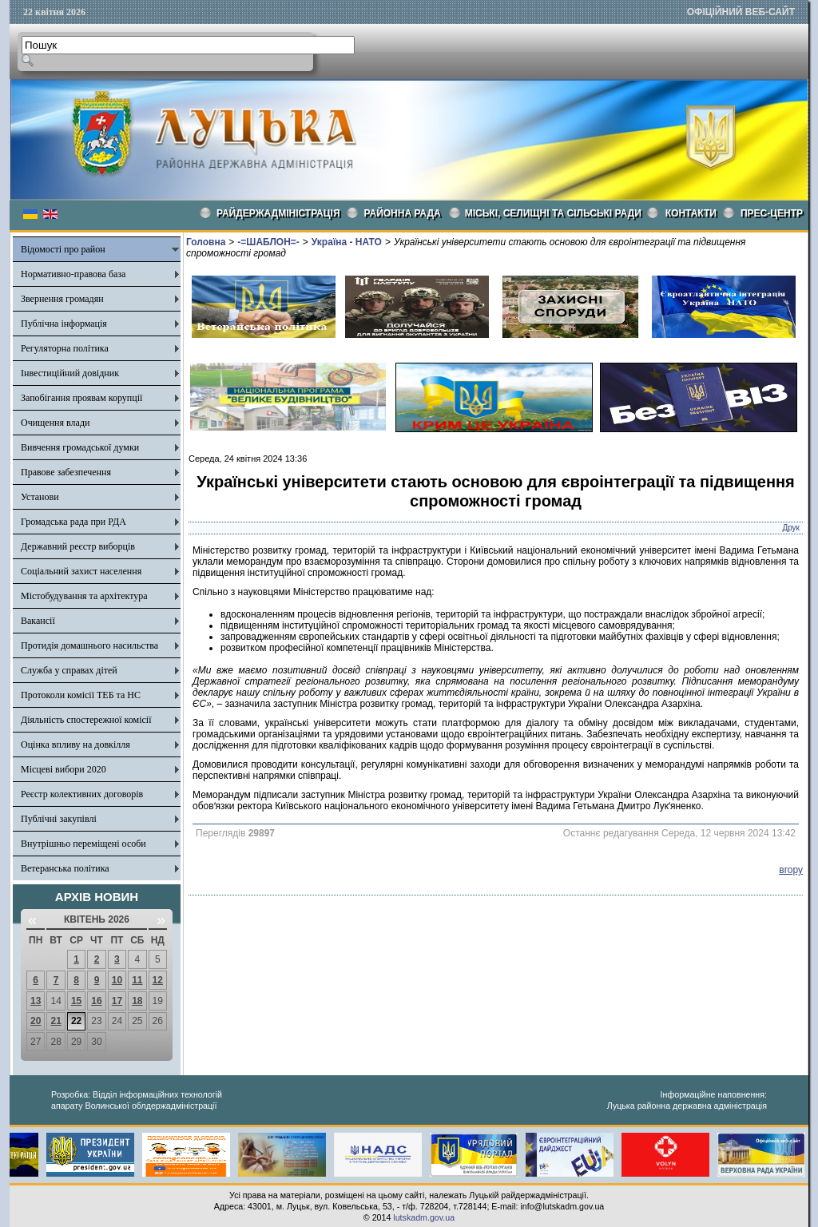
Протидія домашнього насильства (89, 645)
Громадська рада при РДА (73, 521)
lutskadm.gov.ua (424, 1217)
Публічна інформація (64, 323)
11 (137, 980)
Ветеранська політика (65, 868)
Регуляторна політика (65, 348)
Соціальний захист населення (81, 571)
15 (76, 1001)
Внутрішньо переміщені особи (83, 843)
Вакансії (38, 620)
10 (117, 980)
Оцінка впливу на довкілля (75, 744)
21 (55, 1020)
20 (35, 1020)
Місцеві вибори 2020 (63, 769)
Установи (40, 496)
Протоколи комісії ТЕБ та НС (81, 695)
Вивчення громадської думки (80, 447)
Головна (205, 242)
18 (137, 1001)
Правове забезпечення (66, 472)
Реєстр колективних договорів (82, 794)
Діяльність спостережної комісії (86, 719)
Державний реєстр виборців (78, 546)
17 (117, 1001)
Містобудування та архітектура (84, 596)
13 (35, 1001)
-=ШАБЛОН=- (268, 242)
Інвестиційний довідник (70, 373)
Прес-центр (772, 213)
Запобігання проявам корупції (81, 397)
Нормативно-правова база (73, 274)
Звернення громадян (62, 298)
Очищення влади (55, 422)
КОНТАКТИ (691, 213)
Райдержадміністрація (278, 213)
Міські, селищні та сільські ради (553, 213)
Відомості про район (63, 249)
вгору (791, 870)
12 (158, 980)
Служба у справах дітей (69, 670)
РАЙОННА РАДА (402, 213)
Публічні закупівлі (59, 818)
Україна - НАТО (347, 242)
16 (96, 1001)
